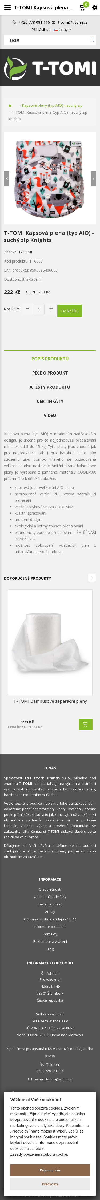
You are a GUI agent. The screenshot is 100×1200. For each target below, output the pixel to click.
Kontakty (50, 934)
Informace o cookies (50, 926)
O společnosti (50, 889)
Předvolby (50, 1184)
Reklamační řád (50, 904)
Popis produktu (50, 359)
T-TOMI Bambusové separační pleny (50, 701)
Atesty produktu (50, 387)
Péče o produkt (50, 373)
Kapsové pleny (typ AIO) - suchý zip (52, 105)
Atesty (50, 911)
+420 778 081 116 (34, 22)
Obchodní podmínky (50, 896)
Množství (12, 309)
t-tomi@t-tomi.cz (72, 22)
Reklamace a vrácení (50, 941)
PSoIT (75, 1195)
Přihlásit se (40, 29)
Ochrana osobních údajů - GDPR (50, 919)
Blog (50, 949)
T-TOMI (25, 252)
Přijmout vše (50, 1170)
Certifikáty (50, 401)
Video (50, 415)
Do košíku (69, 310)
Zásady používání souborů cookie (38, 1154)
